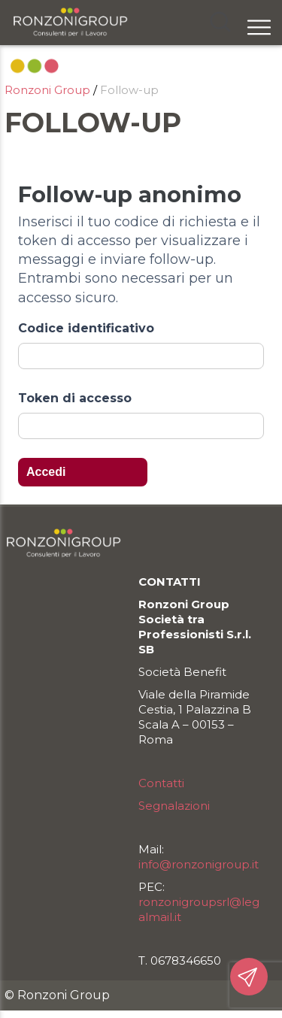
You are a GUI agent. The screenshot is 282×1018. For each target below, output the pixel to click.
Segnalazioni (174, 805)
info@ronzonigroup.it (198, 864)
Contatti (161, 783)
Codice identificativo (86, 328)
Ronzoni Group (47, 90)
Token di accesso (75, 398)
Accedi (45, 471)
